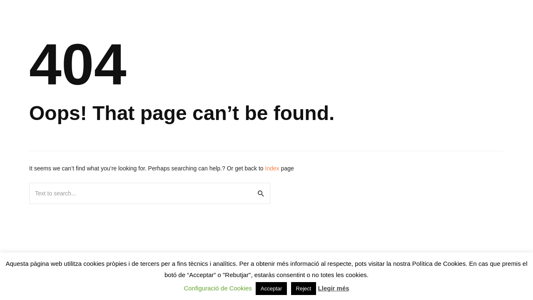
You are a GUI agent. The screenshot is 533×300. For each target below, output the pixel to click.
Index (272, 168)
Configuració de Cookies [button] (218, 288)
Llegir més (333, 288)
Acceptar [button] (271, 288)
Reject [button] (303, 288)
